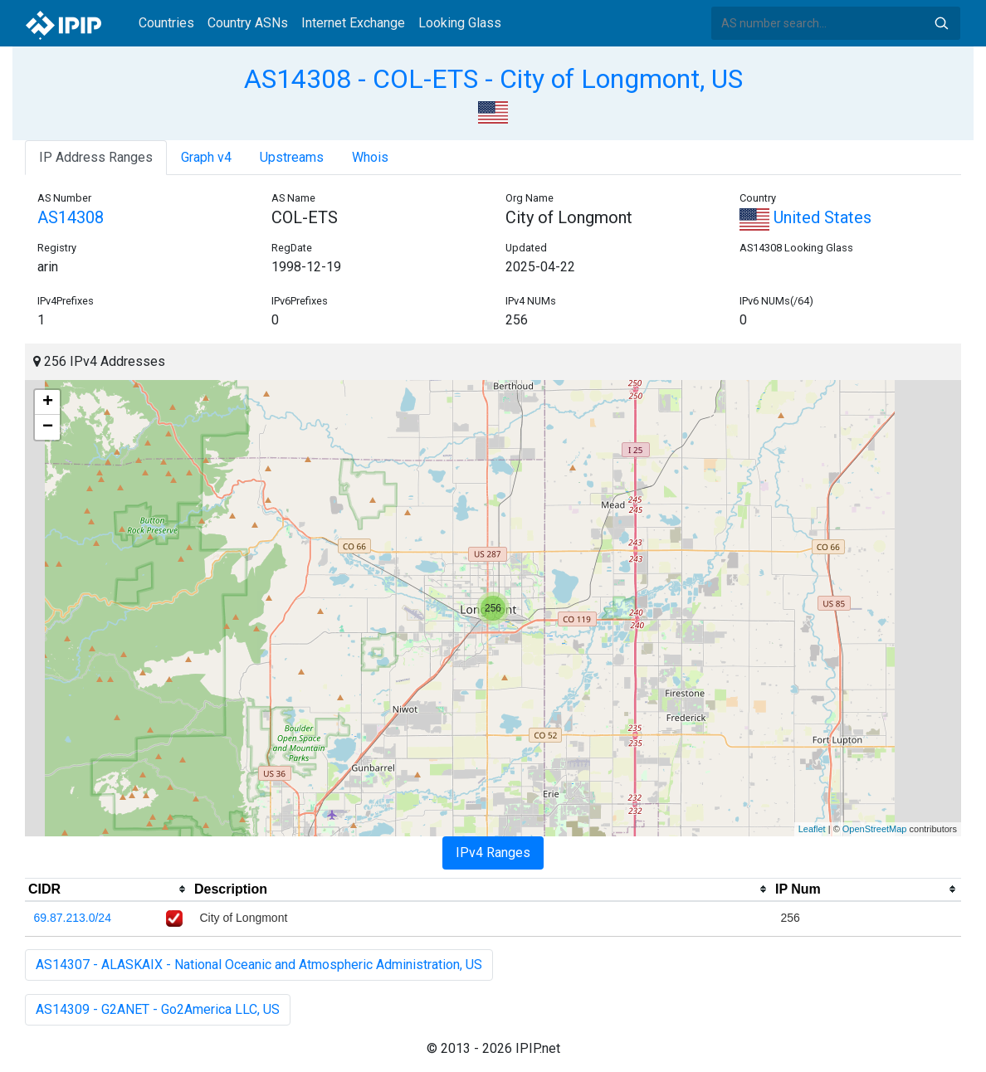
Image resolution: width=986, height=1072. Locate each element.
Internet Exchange (353, 23)
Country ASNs (247, 23)
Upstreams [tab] (292, 157)
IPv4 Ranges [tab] (493, 852)
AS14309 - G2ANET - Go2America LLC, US (158, 1009)
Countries (166, 23)
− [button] (47, 427)
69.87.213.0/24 (72, 917)
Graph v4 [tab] (206, 157)
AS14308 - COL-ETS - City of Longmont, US (493, 79)
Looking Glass (459, 23)
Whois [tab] (370, 157)
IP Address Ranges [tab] (96, 157)
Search (941, 23)
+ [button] (47, 402)
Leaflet (812, 829)
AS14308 (70, 217)
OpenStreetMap (874, 829)
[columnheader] (108, 889)
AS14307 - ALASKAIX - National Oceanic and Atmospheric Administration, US (259, 964)
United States (805, 217)
